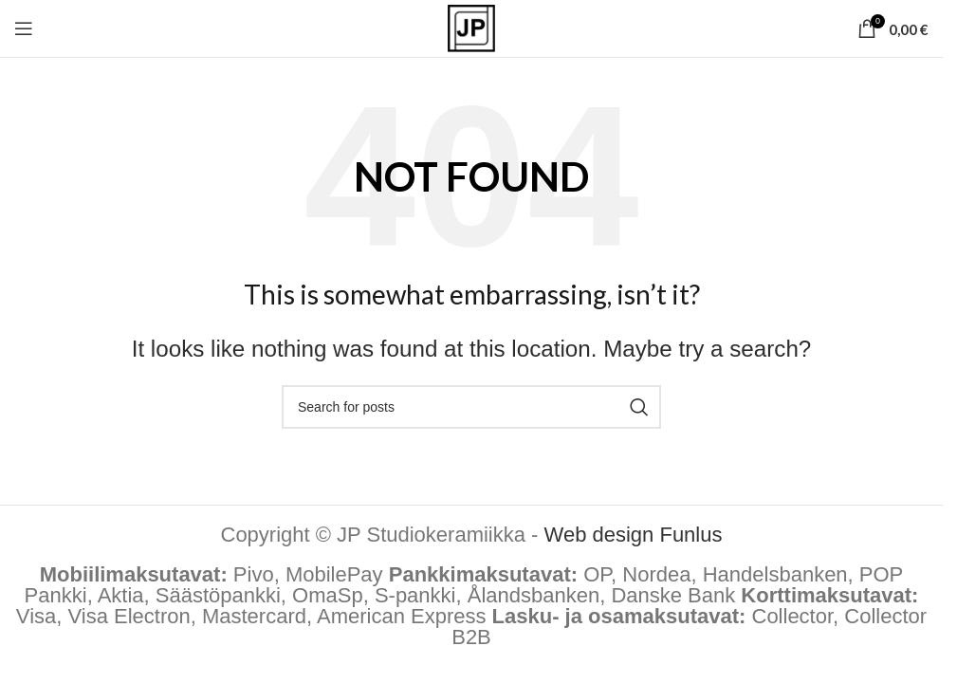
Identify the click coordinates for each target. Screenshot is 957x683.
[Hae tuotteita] (471, 407)
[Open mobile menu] (24, 28)
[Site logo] (471, 27)
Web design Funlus (633, 534)
